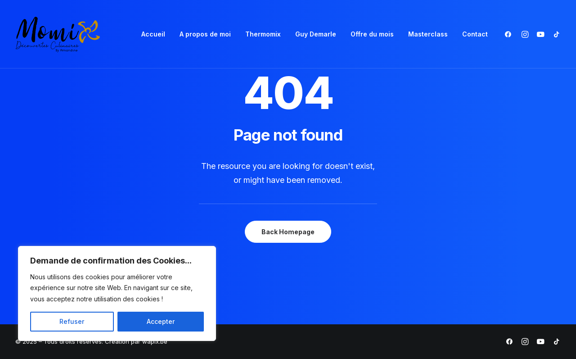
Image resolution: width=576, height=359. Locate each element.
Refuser (71, 321)
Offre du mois (372, 34)
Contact (475, 34)
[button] (510, 34)
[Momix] (57, 34)
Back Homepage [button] (288, 232)
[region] (117, 293)
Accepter (161, 321)
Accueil (153, 34)
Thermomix (263, 34)
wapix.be (154, 341)
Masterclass (428, 34)
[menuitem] (153, 34)
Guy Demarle (315, 34)
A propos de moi (205, 34)
